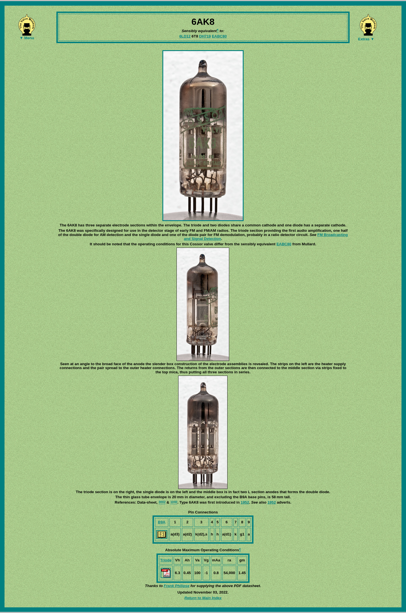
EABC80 (219, 36)
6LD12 (185, 36)
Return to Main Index (203, 598)
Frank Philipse (176, 586)
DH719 (205, 36)
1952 (245, 502)
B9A (162, 522)
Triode (165, 560)
